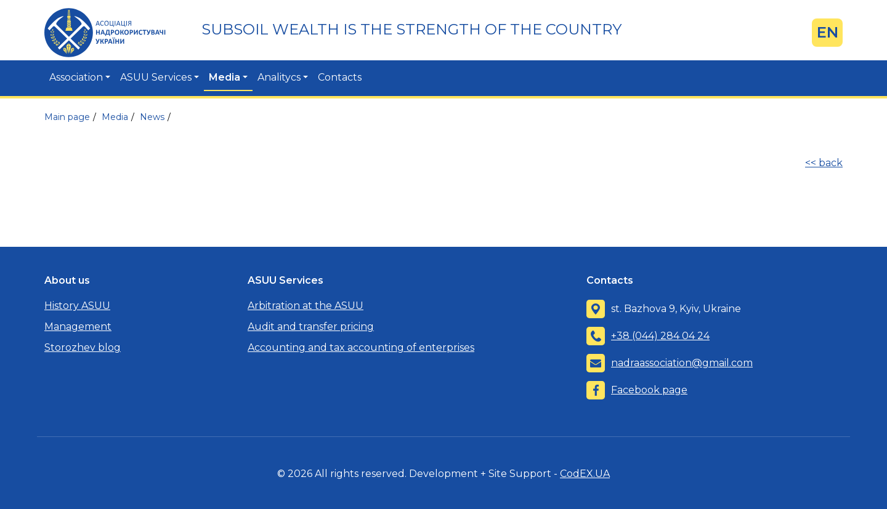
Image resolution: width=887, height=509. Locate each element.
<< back (824, 163)
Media (224, 77)
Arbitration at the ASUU (305, 305)
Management (77, 326)
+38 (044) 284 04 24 (660, 336)
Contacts (340, 77)
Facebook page (649, 390)
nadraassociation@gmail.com (682, 363)
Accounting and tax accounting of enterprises (361, 347)
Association (76, 77)
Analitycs (279, 77)
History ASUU (77, 305)
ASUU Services (156, 77)
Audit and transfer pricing (311, 326)
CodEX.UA (585, 473)
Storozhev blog (82, 347)
